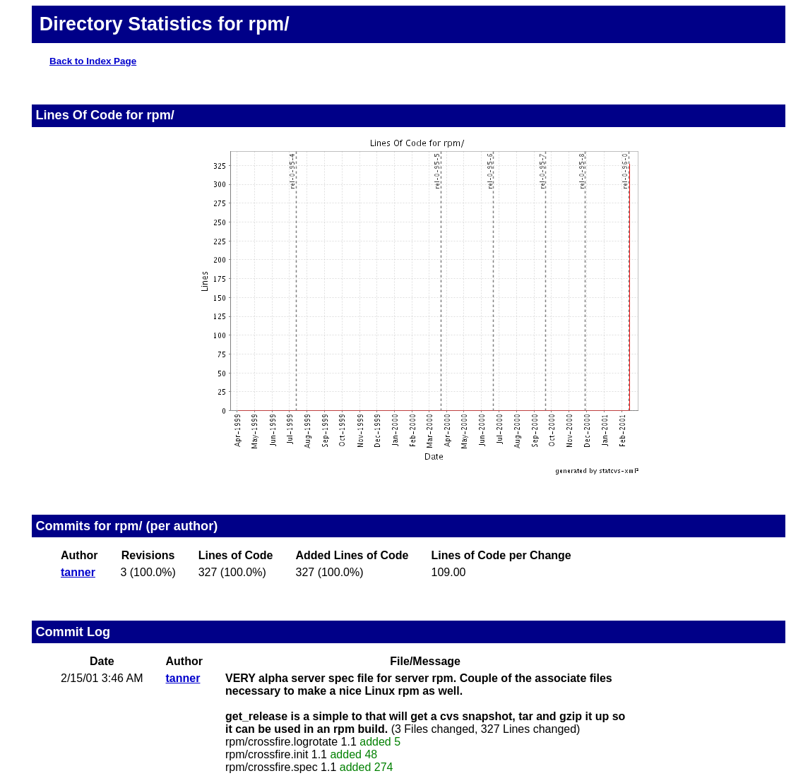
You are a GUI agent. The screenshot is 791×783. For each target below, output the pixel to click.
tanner (78, 572)
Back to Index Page (92, 61)
